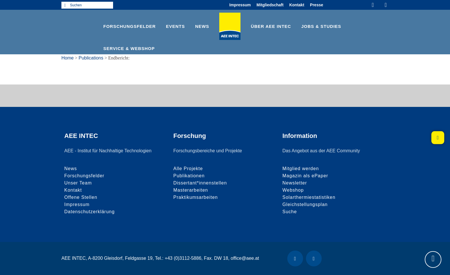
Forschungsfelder (129, 26)
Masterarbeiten (190, 190)
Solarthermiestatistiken (308, 197)
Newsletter (294, 182)
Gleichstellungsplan (305, 204)
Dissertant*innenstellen (200, 182)
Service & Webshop (129, 48)
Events (175, 26)
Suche (289, 211)
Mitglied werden (300, 168)
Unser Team (78, 182)
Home (67, 57)
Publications (91, 57)
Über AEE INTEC (271, 26)
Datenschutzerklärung (89, 211)
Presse (316, 5)
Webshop (293, 190)
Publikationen (189, 175)
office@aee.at (245, 258)
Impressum (240, 5)
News (202, 26)
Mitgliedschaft (270, 5)
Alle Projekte (188, 168)
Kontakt (296, 5)
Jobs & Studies (321, 26)
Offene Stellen (80, 197)
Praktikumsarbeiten (195, 197)
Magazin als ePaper (305, 175)
